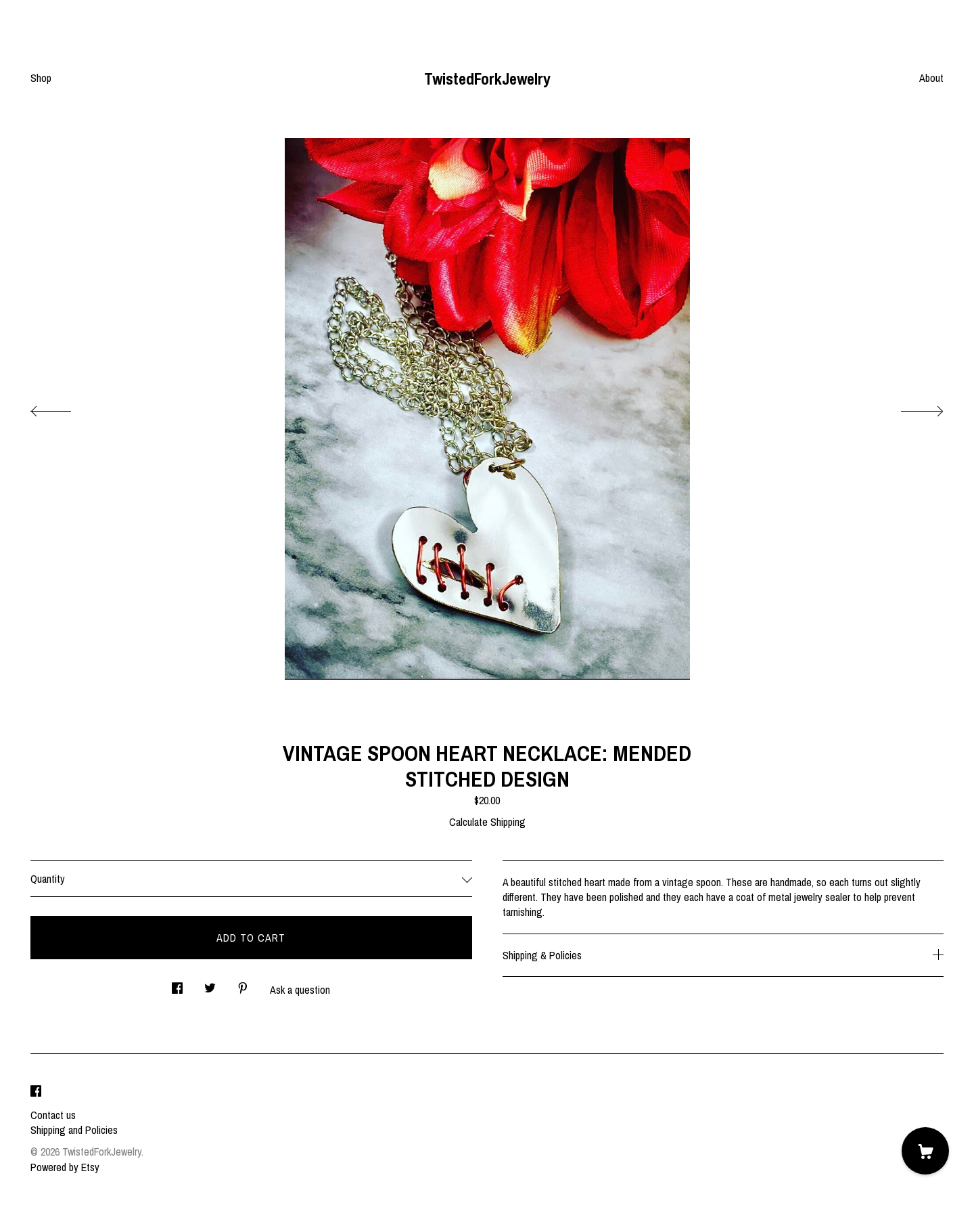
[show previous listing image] (64, 407)
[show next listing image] (910, 407)
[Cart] (925, 1151)
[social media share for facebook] (177, 984)
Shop (40, 77)
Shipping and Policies (74, 1129)
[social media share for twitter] (210, 984)
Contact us (53, 1115)
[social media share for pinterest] (242, 984)
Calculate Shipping (487, 821)
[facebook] (35, 1091)
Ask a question (300, 989)
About (931, 77)
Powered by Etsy (64, 1167)
